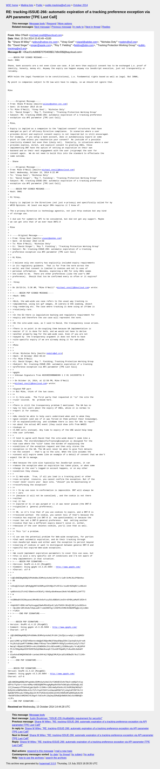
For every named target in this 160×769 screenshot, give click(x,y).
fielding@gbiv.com (84, 45)
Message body (37, 23)
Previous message (61, 27)
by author (89, 754)
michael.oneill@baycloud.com (46, 35)
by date (54, 754)
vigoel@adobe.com (87, 42)
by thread (65, 754)
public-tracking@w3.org (57, 5)
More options (65, 23)
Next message (42, 27)
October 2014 (80, 5)
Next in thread (92, 27)
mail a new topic (63, 751)
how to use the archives (31, 757)
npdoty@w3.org (128, 42)
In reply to (78, 27)
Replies (106, 27)
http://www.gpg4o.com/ (68, 567)
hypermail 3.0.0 (47, 763)
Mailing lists (27, 5)
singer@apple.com (41, 45)
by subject (77, 754)
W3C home (12, 5)
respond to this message (40, 751)
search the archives (56, 757)
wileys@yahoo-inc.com (45, 42)
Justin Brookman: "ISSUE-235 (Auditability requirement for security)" (66, 718)
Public (39, 5)
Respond (51, 23)
